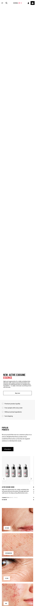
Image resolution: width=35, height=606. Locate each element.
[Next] (31, 479)
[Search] (6, 3)
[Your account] (28, 3)
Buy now (17, 393)
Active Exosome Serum (8, 487)
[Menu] (2, 3)
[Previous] (4, 479)
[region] (17, 203)
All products (8, 449)
